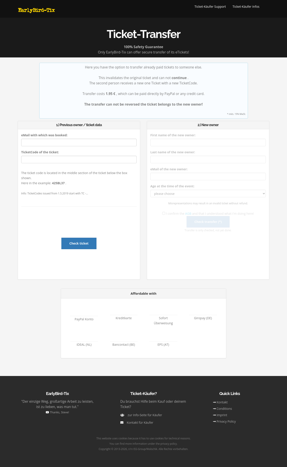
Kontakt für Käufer (140, 422)
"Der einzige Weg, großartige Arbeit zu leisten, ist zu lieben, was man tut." (57, 406)
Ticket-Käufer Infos (245, 6)
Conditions (224, 408)
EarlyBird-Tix (36, 10)
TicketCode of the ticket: (40, 152)
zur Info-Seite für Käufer (145, 415)
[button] (266, 6)
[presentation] (79, 224)
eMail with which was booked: (44, 135)
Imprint (222, 415)
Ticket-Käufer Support (210, 6)
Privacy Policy (226, 421)
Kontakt (222, 402)
